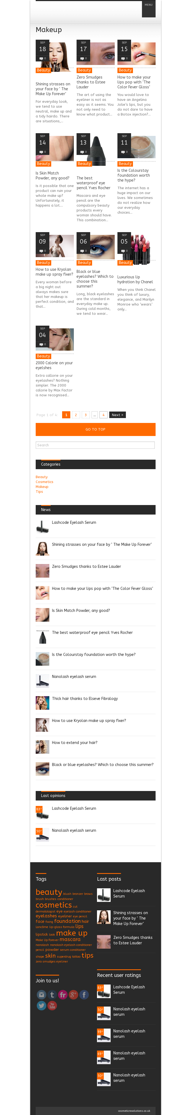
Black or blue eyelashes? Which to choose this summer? (95, 279)
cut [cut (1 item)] (75, 906)
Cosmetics (44, 482)
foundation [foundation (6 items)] (67, 921)
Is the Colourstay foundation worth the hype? (133, 175)
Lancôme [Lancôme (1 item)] (42, 927)
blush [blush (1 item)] (67, 894)
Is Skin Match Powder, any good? (52, 175)
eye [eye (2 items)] (59, 911)
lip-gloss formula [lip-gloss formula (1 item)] (61, 927)
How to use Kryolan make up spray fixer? (54, 272)
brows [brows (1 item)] (88, 894)
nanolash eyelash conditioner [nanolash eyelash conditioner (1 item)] (71, 945)
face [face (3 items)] (40, 921)
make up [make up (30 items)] (71, 933)
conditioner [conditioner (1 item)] (65, 899)
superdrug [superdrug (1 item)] (64, 956)
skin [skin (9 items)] (50, 955)
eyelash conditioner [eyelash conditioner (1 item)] (77, 911)
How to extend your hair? (75, 742)
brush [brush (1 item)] (40, 899)
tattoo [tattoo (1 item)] (76, 956)
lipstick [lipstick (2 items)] (42, 934)
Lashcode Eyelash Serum (74, 522)
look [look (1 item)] (52, 934)
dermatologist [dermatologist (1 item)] (45, 911)
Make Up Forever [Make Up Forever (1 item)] (47, 940)
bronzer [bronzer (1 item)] (77, 894)
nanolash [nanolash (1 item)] (42, 945)
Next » (117, 415)
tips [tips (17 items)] (87, 955)
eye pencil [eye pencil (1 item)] (80, 916)
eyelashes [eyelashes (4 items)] (46, 915)
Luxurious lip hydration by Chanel (135, 279)
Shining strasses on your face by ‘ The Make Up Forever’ (53, 89)
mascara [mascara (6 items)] (70, 939)
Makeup (42, 487)
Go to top (95, 429)
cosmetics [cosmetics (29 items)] (54, 905)
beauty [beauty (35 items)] (49, 892)
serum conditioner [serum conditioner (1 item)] (73, 950)
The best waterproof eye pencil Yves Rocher (93, 183)
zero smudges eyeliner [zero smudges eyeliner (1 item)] (52, 961)
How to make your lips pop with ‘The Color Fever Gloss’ (134, 82)
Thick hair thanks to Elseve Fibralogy (85, 698)
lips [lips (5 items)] (79, 926)
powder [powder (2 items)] (52, 950)
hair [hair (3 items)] (85, 921)
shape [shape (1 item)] (40, 956)
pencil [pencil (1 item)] (40, 950)
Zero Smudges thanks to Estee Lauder (91, 82)
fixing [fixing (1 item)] (49, 922)
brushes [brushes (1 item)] (50, 899)
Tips (39, 492)
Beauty (43, 70)
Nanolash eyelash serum (74, 676)
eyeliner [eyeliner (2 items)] (65, 916)
